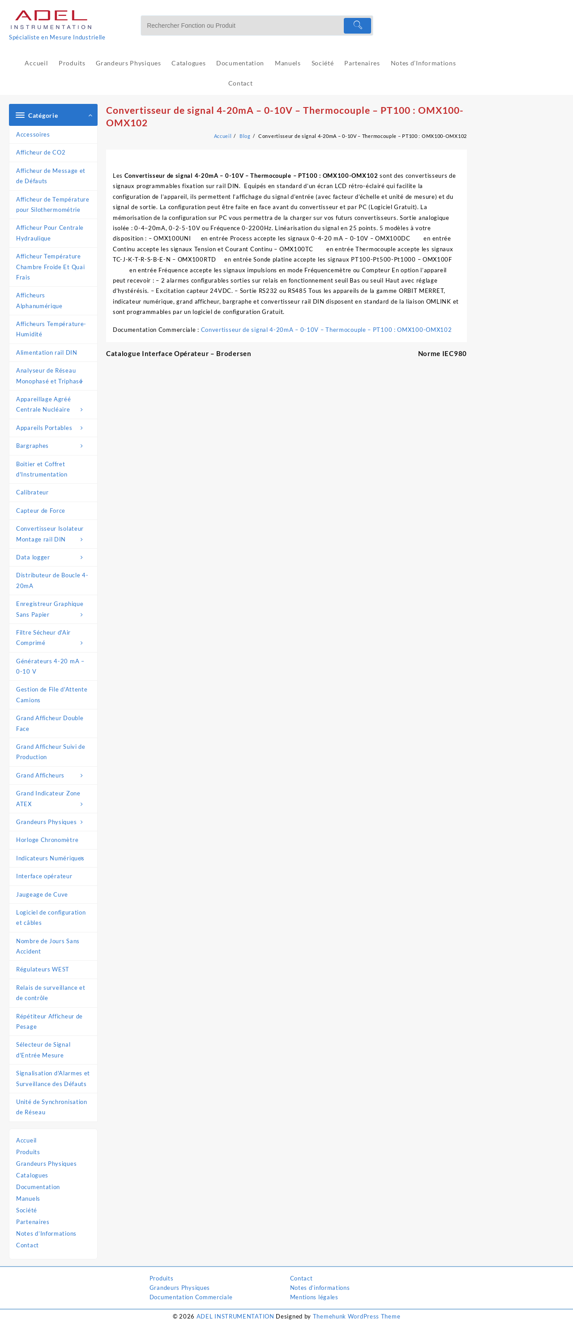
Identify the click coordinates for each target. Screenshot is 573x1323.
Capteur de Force (40, 510)
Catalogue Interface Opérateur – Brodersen (179, 353)
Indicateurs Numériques (54, 858)
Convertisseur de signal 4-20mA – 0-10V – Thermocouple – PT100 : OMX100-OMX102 (326, 329)
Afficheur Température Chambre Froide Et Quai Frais (50, 267)
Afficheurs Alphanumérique (39, 300)
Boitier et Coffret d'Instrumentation (42, 469)
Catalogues (32, 1175)
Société (26, 1210)
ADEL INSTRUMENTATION (235, 1316)
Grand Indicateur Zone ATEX (54, 799)
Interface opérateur (44, 876)
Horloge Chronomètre (47, 839)
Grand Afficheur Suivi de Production (51, 751)
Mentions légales (314, 1297)
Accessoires (33, 134)
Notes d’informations (320, 1287)
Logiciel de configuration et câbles (51, 917)
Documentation (38, 1186)
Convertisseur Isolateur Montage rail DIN (54, 535)
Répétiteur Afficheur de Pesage (49, 1021)
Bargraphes (54, 446)
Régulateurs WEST (42, 969)
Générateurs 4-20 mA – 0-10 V (50, 666)
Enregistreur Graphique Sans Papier (54, 610)
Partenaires (33, 1221)
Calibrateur (32, 492)
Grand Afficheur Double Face (49, 723)
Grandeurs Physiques (54, 822)
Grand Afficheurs (54, 775)
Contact (27, 1245)
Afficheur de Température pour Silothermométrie (53, 204)
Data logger (54, 557)
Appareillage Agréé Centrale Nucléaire (54, 405)
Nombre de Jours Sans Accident (48, 946)
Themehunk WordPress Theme (357, 1316)
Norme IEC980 (442, 353)
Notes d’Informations (46, 1233)
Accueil (26, 1140)
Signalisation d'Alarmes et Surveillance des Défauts (53, 1078)
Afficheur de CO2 (40, 152)
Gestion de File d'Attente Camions (52, 694)
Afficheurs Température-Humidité (51, 329)
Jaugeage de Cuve (42, 894)
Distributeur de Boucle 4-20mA (52, 580)
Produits (28, 1151)
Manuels (28, 1198)
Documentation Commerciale (191, 1297)
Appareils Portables (54, 428)
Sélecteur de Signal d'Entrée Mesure (43, 1049)
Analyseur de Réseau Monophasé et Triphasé (54, 377)
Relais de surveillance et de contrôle (51, 992)
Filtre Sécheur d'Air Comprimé (54, 639)
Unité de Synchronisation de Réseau (51, 1107)
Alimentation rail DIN (46, 352)
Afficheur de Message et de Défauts (51, 176)
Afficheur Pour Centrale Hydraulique (50, 232)
